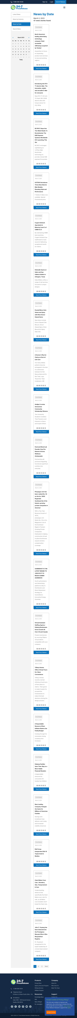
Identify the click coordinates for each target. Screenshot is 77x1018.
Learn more (66, 1006)
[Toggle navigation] (64, 7)
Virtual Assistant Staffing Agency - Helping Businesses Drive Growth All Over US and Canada (41, 627)
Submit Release (60, 2)
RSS (36, 999)
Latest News (16, 14)
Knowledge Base (39, 997)
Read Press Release (41, 68)
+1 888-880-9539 (17, 2)
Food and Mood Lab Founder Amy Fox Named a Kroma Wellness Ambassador (41, 451)
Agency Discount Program (41, 985)
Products (38, 980)
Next (46, 966)
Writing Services (39, 988)
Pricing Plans (38, 983)
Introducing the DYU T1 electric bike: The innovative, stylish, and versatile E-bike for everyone (41, 88)
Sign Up (45, 2)
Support (54, 994)
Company (54, 980)
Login (51, 2)
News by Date (17, 24)
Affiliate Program (39, 990)
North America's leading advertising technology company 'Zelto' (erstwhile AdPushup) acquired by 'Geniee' (41, 41)
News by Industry (18, 19)
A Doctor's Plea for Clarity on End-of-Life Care (40, 357)
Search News (17, 29)
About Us (53, 983)
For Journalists (38, 1004)
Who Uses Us (55, 985)
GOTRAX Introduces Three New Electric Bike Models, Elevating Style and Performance (41, 187)
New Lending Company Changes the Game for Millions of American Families (41, 809)
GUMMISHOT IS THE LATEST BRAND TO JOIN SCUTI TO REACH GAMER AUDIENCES (41, 573)
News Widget (38, 1001)
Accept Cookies (51, 1012)
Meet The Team (55, 988)
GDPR (69, 1007)
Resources (38, 994)
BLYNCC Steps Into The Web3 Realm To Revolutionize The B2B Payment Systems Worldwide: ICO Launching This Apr (41, 135)
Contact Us (54, 997)
